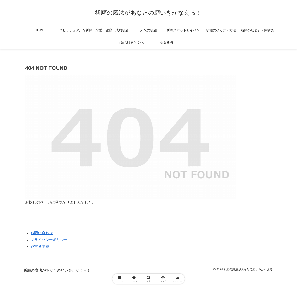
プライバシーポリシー (49, 240)
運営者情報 (40, 246)
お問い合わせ (42, 233)
